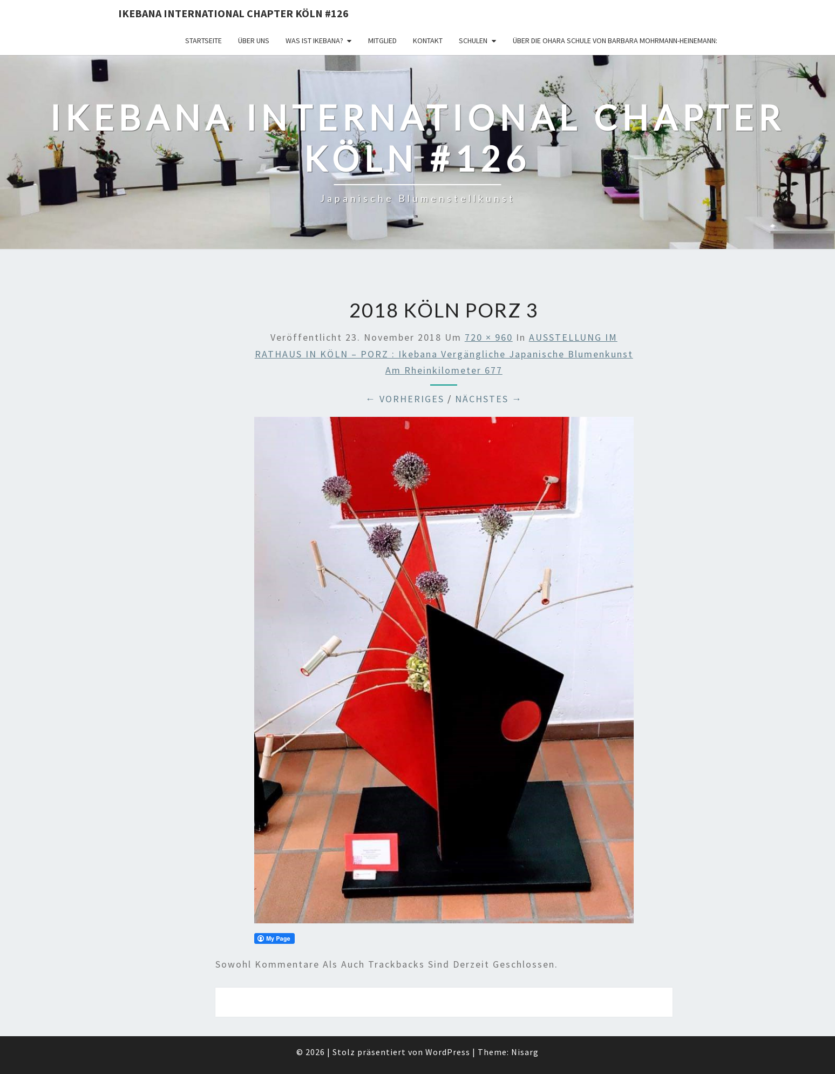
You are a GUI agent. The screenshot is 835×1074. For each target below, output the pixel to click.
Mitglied (382, 40)
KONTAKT (428, 40)
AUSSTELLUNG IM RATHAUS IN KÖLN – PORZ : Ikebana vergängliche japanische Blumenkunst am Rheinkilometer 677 (444, 353)
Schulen (473, 40)
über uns (253, 40)
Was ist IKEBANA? (314, 40)
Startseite (203, 40)
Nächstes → (488, 399)
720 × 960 (489, 337)
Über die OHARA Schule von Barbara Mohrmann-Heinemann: (615, 40)
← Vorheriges (404, 399)
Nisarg (525, 1051)
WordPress (447, 1051)
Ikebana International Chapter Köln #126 (233, 13)
